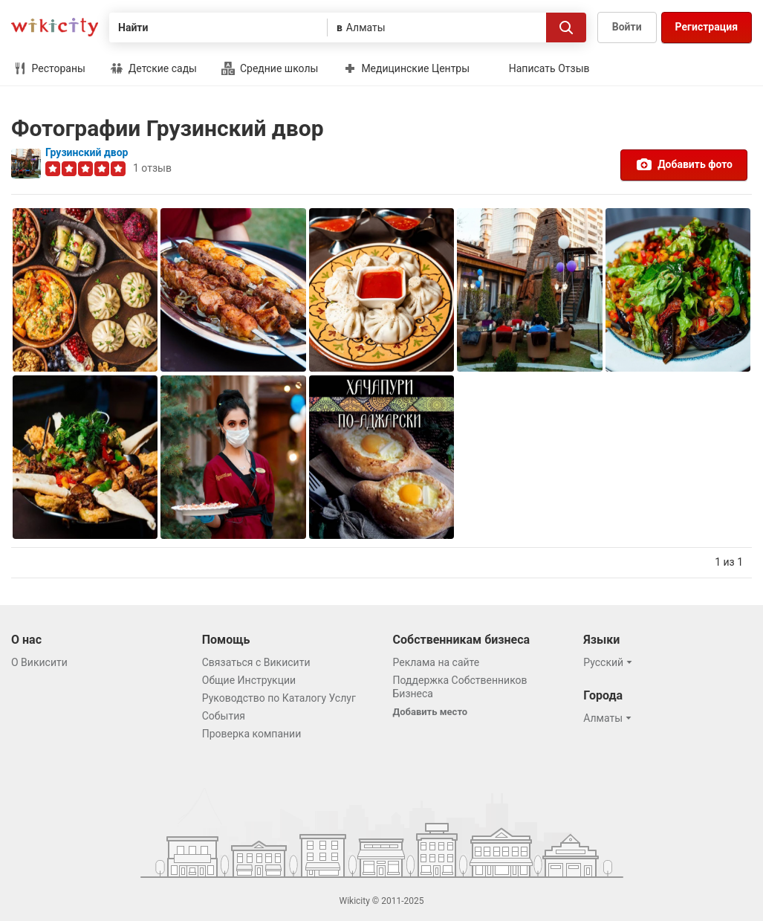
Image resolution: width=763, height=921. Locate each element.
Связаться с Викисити (256, 662)
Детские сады (153, 68)
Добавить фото (684, 164)
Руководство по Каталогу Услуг (279, 698)
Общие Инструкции (249, 680)
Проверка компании (252, 734)
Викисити (54, 27)
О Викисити (39, 662)
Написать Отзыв (549, 68)
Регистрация (706, 27)
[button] (609, 662)
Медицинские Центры (406, 68)
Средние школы (269, 68)
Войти (627, 27)
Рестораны (49, 68)
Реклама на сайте (436, 662)
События (223, 716)
